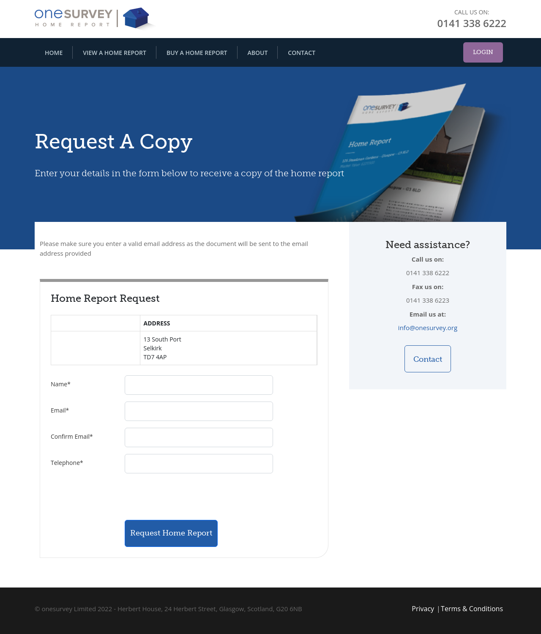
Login (483, 52)
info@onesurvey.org (427, 327)
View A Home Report (114, 53)
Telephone (67, 463)
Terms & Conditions (472, 608)
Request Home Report (171, 533)
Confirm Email (72, 436)
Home (54, 53)
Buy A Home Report (197, 53)
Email (60, 410)
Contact (301, 53)
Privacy (423, 608)
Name (61, 384)
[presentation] (189, 496)
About (258, 53)
